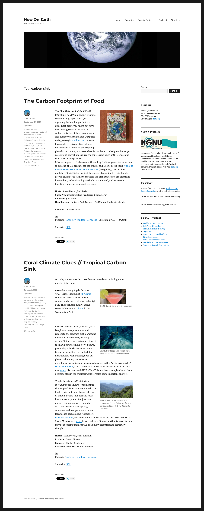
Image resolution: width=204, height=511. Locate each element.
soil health (35, 156)
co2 (43, 303)
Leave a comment (31, 166)
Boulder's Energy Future (153, 223)
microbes (34, 148)
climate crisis (36, 137)
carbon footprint (40, 132)
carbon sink (29, 135)
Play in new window (75, 220)
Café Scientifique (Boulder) (154, 226)
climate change (35, 303)
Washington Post (31, 324)
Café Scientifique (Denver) (154, 229)
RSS (68, 227)
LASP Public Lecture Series (154, 240)
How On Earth (37, 19)
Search (144, 87)
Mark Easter (78, 140)
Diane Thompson (64, 366)
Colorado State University (34, 140)
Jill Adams (86, 294)
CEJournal (147, 232)
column (80, 308)
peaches (37, 151)
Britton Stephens (64, 417)
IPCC (35, 146)
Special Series (145, 20)
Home (118, 20)
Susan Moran (29, 118)
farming (27, 143)
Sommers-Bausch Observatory (156, 245)
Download (92, 220)
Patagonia (28, 151)
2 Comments (29, 331)
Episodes (129, 20)
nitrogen (42, 148)
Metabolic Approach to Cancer (155, 242)
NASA (42, 308)
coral (26, 305)
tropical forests (30, 322)
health (27, 308)
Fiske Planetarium (150, 237)
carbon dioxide (30, 300)
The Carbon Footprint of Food (64, 101)
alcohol (27, 297)
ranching (28, 154)
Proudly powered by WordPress (51, 499)
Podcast (163, 20)
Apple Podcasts (172, 188)
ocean (26, 316)
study (63, 370)
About (174, 20)
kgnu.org (156, 119)
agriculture (28, 129)
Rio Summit (37, 154)
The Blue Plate (30, 162)
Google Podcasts (148, 191)
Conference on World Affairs (155, 234)
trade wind (36, 319)
